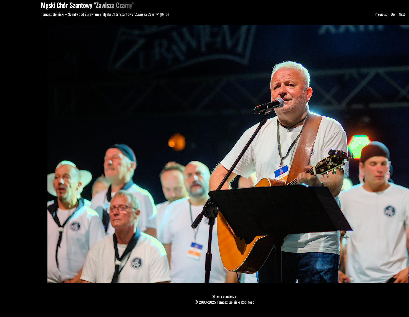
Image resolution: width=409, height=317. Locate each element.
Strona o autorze (224, 296)
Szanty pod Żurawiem (83, 14)
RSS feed (247, 302)
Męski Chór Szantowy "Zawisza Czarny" (130, 14)
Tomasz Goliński (52, 14)
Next (402, 14)
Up (393, 14)
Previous (381, 14)
